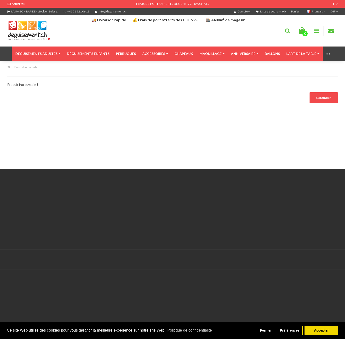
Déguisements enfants (88, 54)
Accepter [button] (321, 330)
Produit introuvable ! (27, 67)
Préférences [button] (289, 330)
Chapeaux (183, 54)
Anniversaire (244, 54)
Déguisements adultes (37, 54)
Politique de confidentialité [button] (189, 330)
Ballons (272, 54)
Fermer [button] (266, 330)
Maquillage (212, 54)
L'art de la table (302, 54)
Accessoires (155, 54)
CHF (334, 11)
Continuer (323, 97)
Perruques (126, 54)
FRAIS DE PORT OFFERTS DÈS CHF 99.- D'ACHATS (172, 4)
